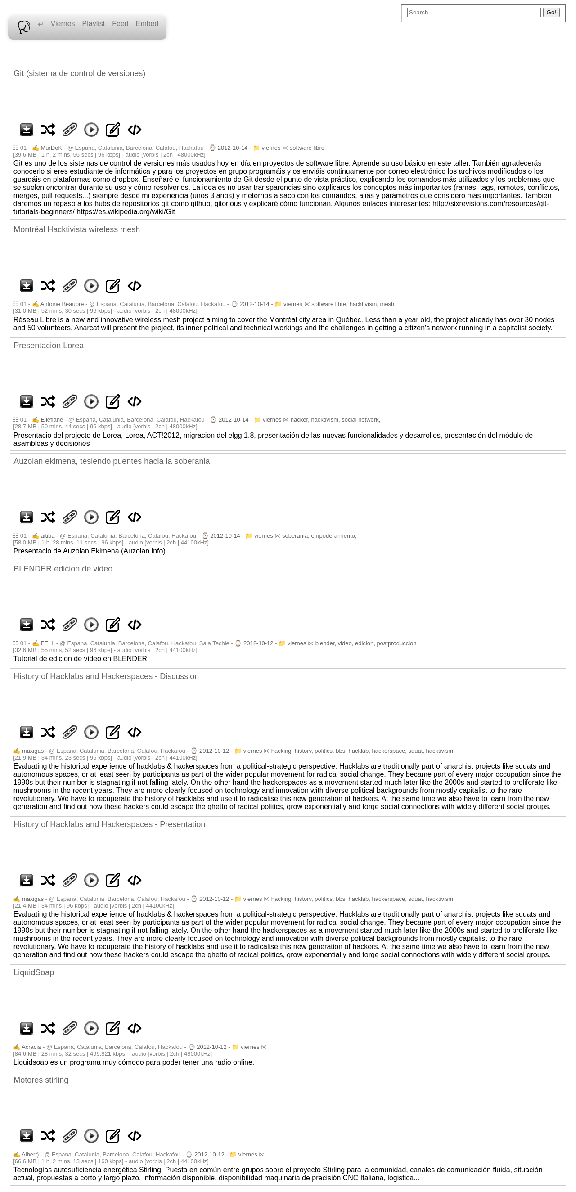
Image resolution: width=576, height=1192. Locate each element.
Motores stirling (41, 1079)
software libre (307, 147)
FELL (47, 643)
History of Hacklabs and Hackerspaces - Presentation (109, 824)
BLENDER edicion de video (63, 568)
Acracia (31, 1047)
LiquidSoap (34, 972)
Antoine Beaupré (62, 304)
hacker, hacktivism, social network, (335, 419)
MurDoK (51, 147)
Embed (147, 23)
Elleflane (51, 419)
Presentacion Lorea (49, 345)
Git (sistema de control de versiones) (79, 73)
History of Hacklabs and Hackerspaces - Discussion (106, 676)
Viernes (63, 23)
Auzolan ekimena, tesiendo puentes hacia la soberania (112, 461)
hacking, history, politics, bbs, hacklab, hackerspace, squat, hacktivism (362, 750)
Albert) (30, 1154)
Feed (120, 23)
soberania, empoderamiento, (319, 535)
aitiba (47, 535)
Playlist (93, 23)
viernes (271, 147)
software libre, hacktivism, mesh (352, 304)
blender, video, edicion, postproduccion (366, 643)
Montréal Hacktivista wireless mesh (77, 229)
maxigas (33, 750)
